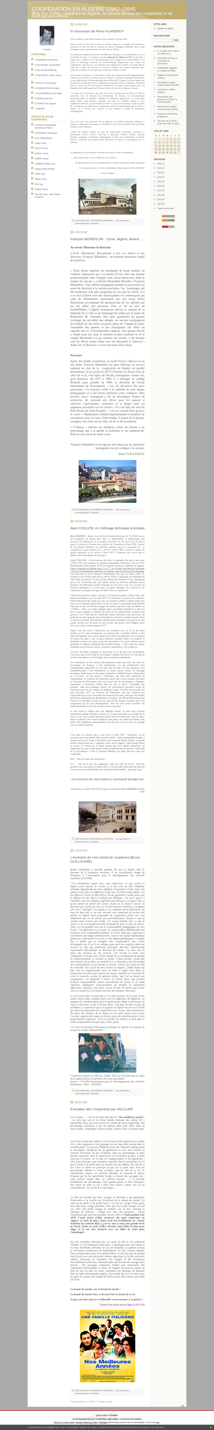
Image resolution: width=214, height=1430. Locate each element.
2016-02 (160, 173)
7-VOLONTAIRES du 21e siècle (48, 93)
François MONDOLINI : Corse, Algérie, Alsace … (106, 239)
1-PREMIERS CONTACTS (46, 60)
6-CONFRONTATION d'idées (47, 88)
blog (157, 1422)
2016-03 (160, 168)
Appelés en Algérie (165, 28)
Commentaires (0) (82, 223)
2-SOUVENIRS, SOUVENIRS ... (48, 65)
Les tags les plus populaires (131, 1419)
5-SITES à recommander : (46, 83)
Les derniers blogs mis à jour (83, 1419)
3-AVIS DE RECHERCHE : (46, 70)
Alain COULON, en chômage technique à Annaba (107, 528)
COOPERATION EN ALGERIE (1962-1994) (84, 9)
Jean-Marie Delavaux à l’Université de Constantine (167, 61)
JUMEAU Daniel (42, 159)
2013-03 (160, 204)
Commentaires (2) (82, 842)
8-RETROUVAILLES (43, 98)
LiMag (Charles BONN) (44, 169)
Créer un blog (101, 1415)
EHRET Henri (40, 143)
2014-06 (160, 186)
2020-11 (160, 164)
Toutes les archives (165, 208)
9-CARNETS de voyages (45, 103)
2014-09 (160, 181)
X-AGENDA (40, 109)
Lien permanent (122, 220)
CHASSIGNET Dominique (46, 133)
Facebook (94, 223)
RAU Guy (39, 184)
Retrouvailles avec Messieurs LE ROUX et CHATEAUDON (167, 99)
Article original (107, 173)
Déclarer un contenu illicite (64, 1422)
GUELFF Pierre (41, 148)
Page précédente (77, 1402)
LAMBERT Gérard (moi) (45, 164)
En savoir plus (158, 1427)
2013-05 (160, 199)
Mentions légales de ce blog (86, 1422)
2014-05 (160, 190)
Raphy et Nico (41, 179)
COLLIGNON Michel (43, 138)
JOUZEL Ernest (41, 153)
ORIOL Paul (40, 174)
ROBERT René (41, 189)
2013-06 (160, 195)
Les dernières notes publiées (107, 1419)
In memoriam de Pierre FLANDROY (97, 31)
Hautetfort (114, 1415)
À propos (47, 49)
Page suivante (106, 1402)
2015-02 (160, 177)
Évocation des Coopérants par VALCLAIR (101, 1109)
